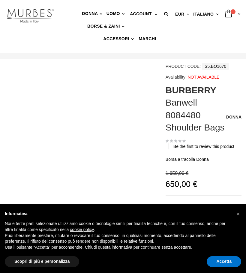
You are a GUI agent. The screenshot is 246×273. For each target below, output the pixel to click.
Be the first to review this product (203, 146)
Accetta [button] (224, 261)
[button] (167, 14)
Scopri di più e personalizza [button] (42, 261)
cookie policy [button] (82, 229)
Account (141, 13)
